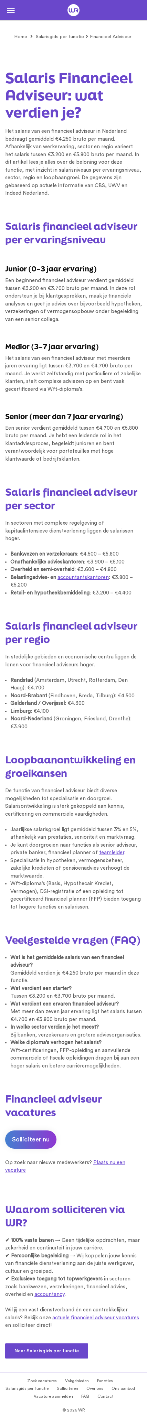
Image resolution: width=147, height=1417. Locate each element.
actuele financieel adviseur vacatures (95, 1317)
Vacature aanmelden (53, 1396)
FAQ (85, 1396)
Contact (105, 1396)
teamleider (111, 852)
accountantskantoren (83, 577)
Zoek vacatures (42, 1381)
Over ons (94, 1388)
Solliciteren (67, 1388)
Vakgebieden (77, 1381)
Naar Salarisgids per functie (46, 1351)
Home (20, 36)
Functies (105, 1381)
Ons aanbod (123, 1388)
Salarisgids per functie (60, 36)
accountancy (49, 1294)
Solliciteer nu (31, 1139)
